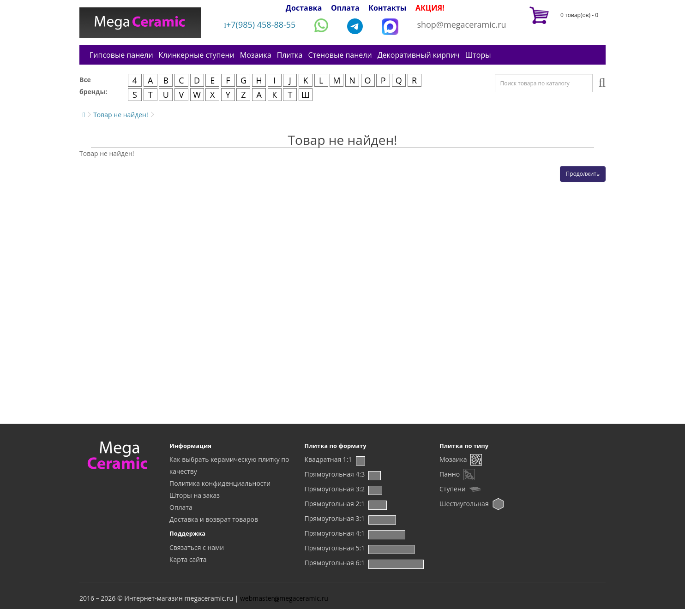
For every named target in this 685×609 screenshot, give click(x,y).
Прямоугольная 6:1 (335, 562)
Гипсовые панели (121, 55)
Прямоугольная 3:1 (335, 518)
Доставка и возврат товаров (213, 519)
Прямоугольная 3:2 (335, 488)
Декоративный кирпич (419, 55)
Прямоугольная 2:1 (335, 503)
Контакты (387, 8)
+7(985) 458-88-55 (260, 24)
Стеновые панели (340, 55)
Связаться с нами (196, 547)
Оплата (345, 8)
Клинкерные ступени (196, 55)
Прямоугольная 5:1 (335, 547)
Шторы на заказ (194, 495)
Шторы (478, 55)
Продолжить (583, 174)
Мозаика (255, 55)
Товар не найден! (120, 114)
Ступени (452, 488)
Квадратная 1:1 (328, 459)
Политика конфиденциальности (219, 483)
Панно (449, 474)
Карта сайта (188, 559)
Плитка (290, 55)
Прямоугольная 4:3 (335, 474)
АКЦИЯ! (430, 8)
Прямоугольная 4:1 (335, 533)
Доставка (304, 8)
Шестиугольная (464, 503)
